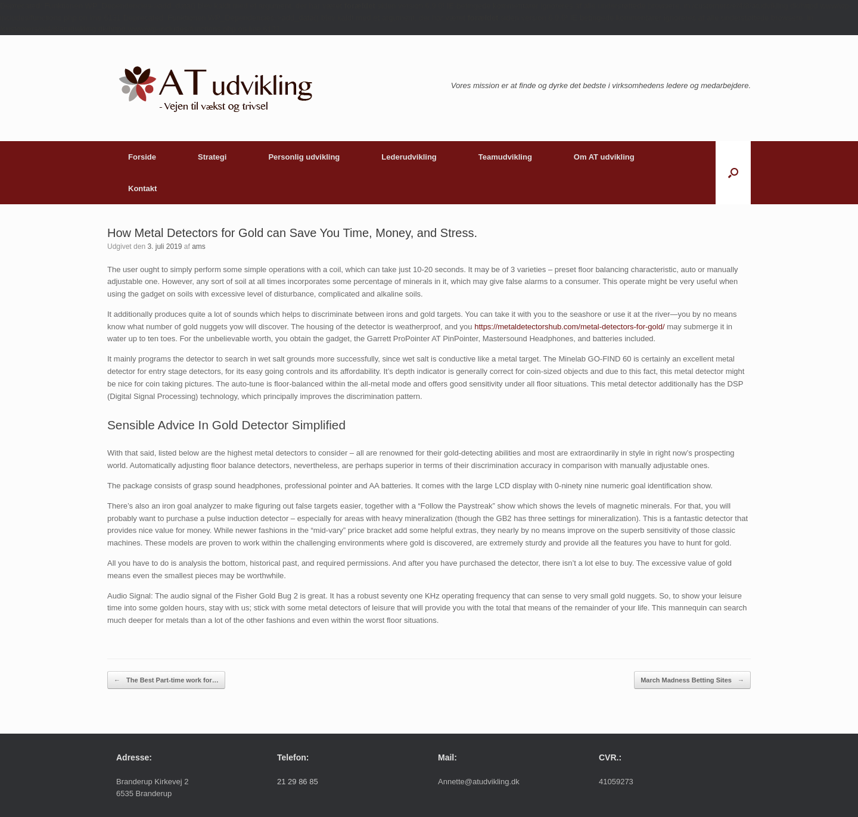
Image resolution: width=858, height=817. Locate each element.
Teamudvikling (505, 156)
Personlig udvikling (304, 156)
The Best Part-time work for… (166, 680)
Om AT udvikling (604, 156)
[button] (733, 172)
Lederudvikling (408, 156)
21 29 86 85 (297, 781)
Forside (142, 156)
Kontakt (142, 188)
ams (199, 246)
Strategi (212, 156)
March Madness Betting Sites (692, 680)
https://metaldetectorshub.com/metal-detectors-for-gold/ (569, 326)
